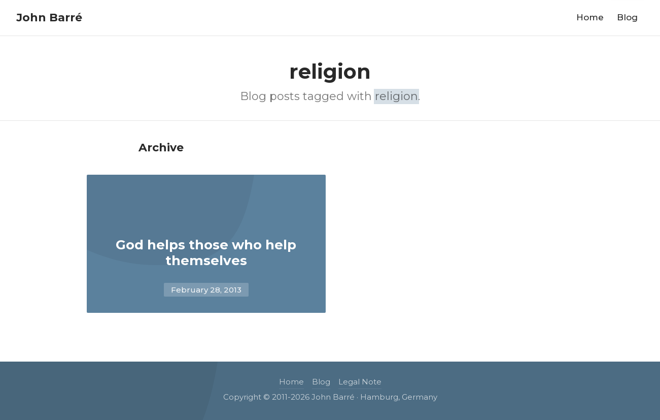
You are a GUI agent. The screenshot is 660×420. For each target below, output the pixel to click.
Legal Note (359, 381)
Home (590, 17)
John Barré (49, 17)
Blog (627, 17)
